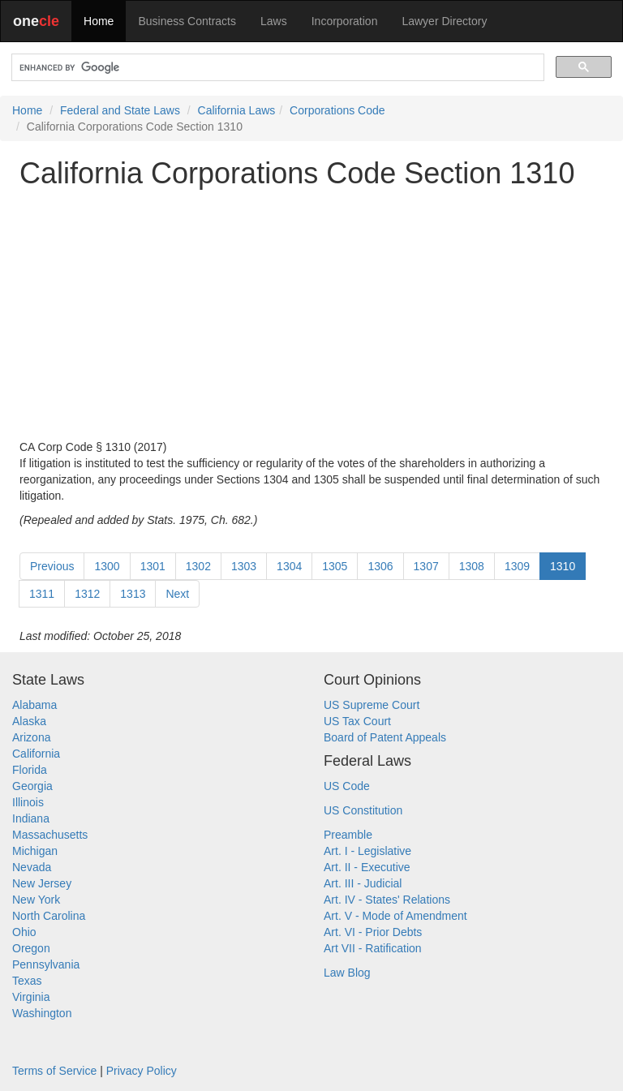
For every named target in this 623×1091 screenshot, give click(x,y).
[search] (276, 67)
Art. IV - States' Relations (387, 899)
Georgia (32, 786)
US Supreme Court (371, 704)
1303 (243, 566)
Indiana (30, 818)
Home (99, 21)
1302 (198, 566)
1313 (132, 593)
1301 (152, 566)
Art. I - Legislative (367, 850)
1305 (334, 566)
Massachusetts (50, 834)
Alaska (29, 721)
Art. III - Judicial (363, 883)
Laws (273, 21)
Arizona (31, 737)
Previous (52, 566)
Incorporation (345, 21)
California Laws (237, 110)
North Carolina (48, 915)
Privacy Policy (141, 1070)
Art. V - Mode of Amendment (395, 915)
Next (177, 593)
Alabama (34, 704)
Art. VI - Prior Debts (373, 932)
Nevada (31, 867)
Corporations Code (337, 110)
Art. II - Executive (367, 867)
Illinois (28, 802)
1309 (517, 566)
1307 (426, 566)
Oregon (31, 948)
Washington (41, 1013)
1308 (471, 566)
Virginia (30, 996)
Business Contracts (187, 21)
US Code (347, 786)
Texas (27, 980)
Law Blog (347, 972)
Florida (29, 769)
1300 (106, 566)
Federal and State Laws (120, 110)
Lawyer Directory (444, 21)
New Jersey (41, 883)
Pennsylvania (45, 964)
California (36, 753)
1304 (289, 566)
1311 (41, 593)
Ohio (24, 932)
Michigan (35, 850)
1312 (87, 593)
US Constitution (363, 810)
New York (36, 899)
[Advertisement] (311, 313)
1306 (380, 566)
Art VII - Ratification (373, 948)
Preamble (348, 834)
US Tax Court (357, 721)
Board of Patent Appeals (385, 737)
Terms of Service (54, 1070)
